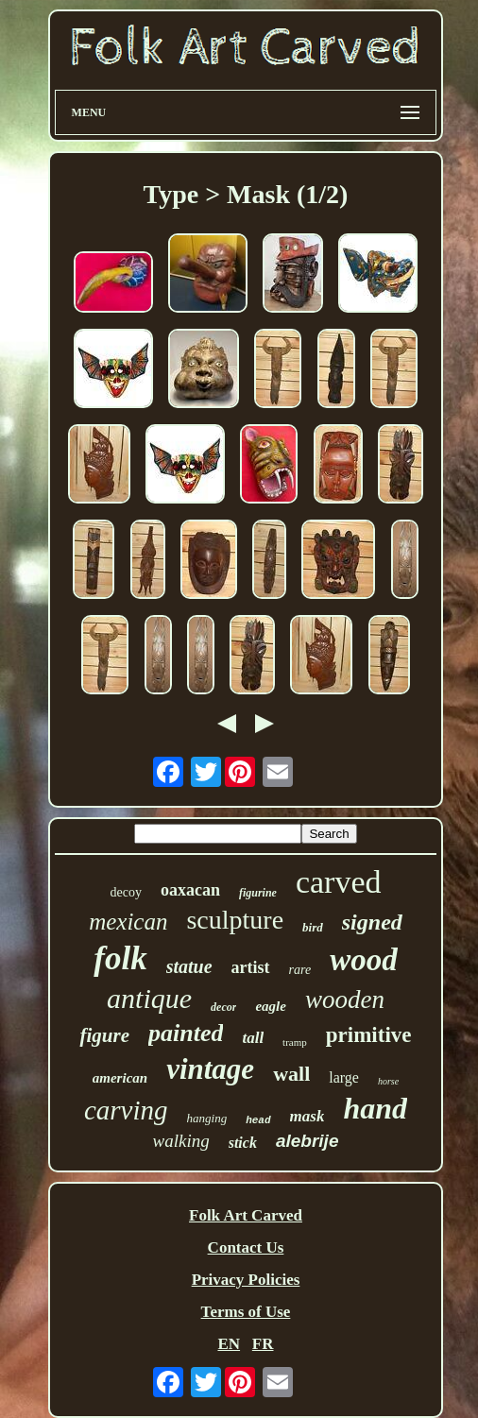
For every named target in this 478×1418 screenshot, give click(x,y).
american (120, 1077)
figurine (258, 892)
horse (388, 1081)
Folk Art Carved (245, 1215)
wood (364, 960)
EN (228, 1344)
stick (243, 1143)
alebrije (307, 1141)
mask (307, 1116)
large (344, 1077)
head (258, 1120)
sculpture (234, 919)
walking (181, 1141)
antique (149, 998)
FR (263, 1344)
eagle (270, 1006)
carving (126, 1110)
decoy (125, 892)
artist (250, 967)
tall (253, 1038)
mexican (128, 921)
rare (300, 970)
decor (223, 1007)
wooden (344, 999)
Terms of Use (246, 1312)
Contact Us (246, 1247)
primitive (369, 1035)
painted (185, 1033)
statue (189, 966)
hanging (207, 1118)
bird (312, 927)
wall (291, 1073)
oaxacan (190, 889)
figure (104, 1035)
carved (339, 881)
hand (375, 1108)
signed (372, 922)
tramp (294, 1042)
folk (120, 958)
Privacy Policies (246, 1280)
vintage (210, 1068)
